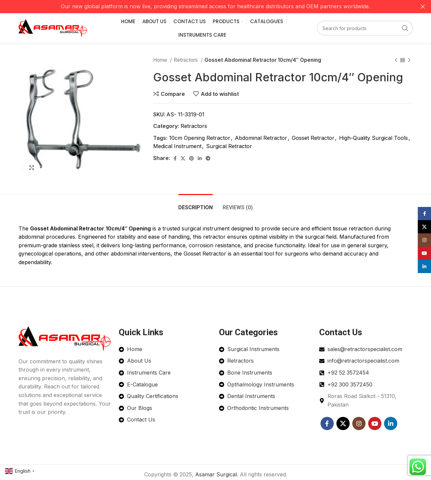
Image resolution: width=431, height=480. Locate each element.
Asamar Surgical (216, 474)
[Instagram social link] (359, 423)
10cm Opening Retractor (199, 138)
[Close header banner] (422, 6)
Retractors (186, 60)
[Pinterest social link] (191, 158)
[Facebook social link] (175, 158)
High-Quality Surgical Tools (373, 138)
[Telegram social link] (208, 158)
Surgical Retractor (229, 146)
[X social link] (183, 158)
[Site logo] (53, 27)
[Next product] (409, 60)
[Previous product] (396, 60)
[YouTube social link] (374, 423)
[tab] (195, 204)
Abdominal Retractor (261, 138)
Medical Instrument (177, 146)
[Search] (365, 28)
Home (160, 60)
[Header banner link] (205, 6)
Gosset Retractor (313, 138)
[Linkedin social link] (200, 158)
